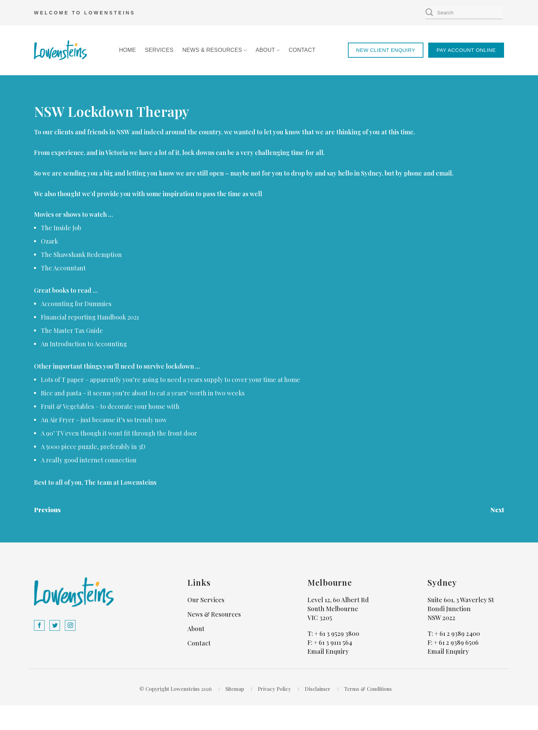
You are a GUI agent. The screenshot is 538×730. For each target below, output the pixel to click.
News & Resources (214, 50)
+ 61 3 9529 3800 (336, 633)
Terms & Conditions (368, 688)
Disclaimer (317, 688)
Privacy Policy (274, 688)
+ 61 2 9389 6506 (456, 642)
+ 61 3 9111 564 (333, 642)
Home (127, 50)
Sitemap (234, 688)
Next (497, 510)
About (268, 50)
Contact (302, 50)
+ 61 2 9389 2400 (457, 633)
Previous (47, 510)
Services (159, 50)
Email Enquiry (328, 651)
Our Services (205, 600)
